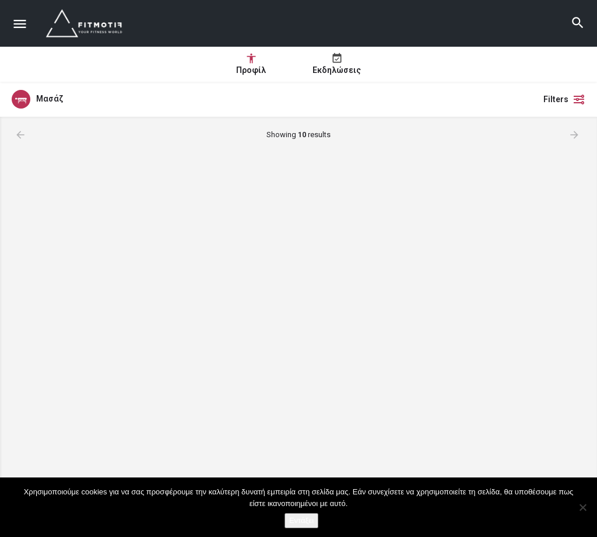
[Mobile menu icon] (20, 23)
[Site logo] (86, 23)
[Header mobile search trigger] (577, 22)
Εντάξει (301, 520)
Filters (564, 99)
